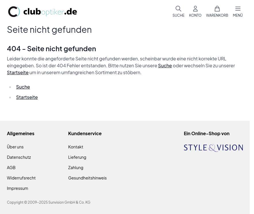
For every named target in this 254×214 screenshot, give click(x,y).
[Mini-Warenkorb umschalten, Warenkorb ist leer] (217, 11)
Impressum (17, 188)
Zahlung (75, 167)
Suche (165, 65)
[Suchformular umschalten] (178, 11)
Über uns (15, 146)
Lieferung (77, 157)
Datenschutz (19, 157)
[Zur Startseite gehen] (42, 12)
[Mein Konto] (195, 11)
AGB (11, 167)
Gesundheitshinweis (87, 177)
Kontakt (75, 146)
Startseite (17, 72)
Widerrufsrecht (21, 177)
